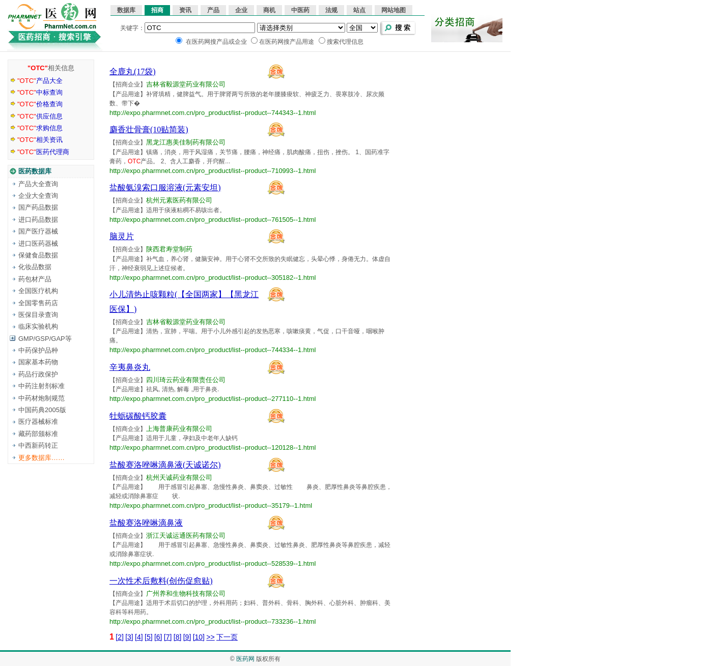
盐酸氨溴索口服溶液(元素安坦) (165, 187)
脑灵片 (121, 236)
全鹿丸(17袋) (132, 71)
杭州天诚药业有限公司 (179, 477)
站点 (359, 10)
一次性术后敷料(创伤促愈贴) (161, 580)
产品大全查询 (38, 184)
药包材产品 (34, 279)
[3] (129, 637)
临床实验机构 (38, 326)
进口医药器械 (38, 243)
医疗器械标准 (38, 421)
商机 (269, 10)
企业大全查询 (38, 195)
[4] (139, 637)
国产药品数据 (38, 207)
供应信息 (40, 116)
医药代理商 (43, 152)
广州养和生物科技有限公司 (186, 593)
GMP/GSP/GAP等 (45, 338)
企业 (241, 10)
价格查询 (40, 104)
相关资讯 (40, 139)
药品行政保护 (38, 374)
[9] (187, 637)
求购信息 (40, 128)
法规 (331, 10)
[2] (120, 637)
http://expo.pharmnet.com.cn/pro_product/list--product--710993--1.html (212, 171)
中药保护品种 (38, 350)
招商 (157, 10)
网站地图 (393, 10)
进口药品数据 (38, 219)
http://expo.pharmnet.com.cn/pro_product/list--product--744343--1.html (212, 113)
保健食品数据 (38, 255)
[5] (149, 637)
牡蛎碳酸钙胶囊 (137, 416)
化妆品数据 (34, 267)
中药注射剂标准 (41, 386)
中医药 (300, 10)
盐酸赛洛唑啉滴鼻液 (146, 522)
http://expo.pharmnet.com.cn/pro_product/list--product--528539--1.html (212, 563)
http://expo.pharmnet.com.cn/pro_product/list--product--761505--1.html (212, 219)
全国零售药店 (38, 303)
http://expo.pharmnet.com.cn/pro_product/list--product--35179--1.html (210, 505)
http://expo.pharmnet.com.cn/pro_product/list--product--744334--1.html (212, 350)
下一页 (227, 637)
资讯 (185, 10)
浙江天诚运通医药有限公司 (186, 535)
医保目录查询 (38, 314)
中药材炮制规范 (41, 398)
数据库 (126, 10)
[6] (158, 637)
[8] (178, 637)
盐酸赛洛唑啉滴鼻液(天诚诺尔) (165, 464)
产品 (213, 10)
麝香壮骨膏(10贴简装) (148, 129)
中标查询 (40, 92)
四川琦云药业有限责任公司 (186, 380)
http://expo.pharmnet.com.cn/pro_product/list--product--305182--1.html (212, 277)
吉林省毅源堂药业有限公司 (186, 84)
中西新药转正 (38, 445)
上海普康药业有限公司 (179, 428)
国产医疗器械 (38, 231)
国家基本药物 (38, 362)
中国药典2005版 (42, 410)
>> (210, 637)
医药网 (245, 658)
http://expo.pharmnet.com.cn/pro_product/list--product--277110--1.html (212, 398)
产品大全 (40, 80)
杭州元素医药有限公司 (179, 200)
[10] (199, 637)
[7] (168, 637)
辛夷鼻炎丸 (129, 367)
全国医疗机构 (38, 291)
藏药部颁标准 (38, 434)
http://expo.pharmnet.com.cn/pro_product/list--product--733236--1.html (212, 621)
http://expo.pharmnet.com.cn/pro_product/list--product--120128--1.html (212, 447)
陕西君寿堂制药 (169, 249)
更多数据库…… (41, 457)
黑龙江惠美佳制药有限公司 (186, 142)
